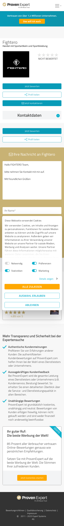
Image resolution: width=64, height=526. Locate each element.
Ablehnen (32, 305)
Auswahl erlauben (32, 296)
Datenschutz (51, 510)
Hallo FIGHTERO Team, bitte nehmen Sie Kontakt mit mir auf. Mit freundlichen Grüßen (32, 180)
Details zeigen (46, 278)
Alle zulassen (32, 287)
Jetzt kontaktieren (32, 103)
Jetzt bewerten (32, 86)
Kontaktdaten (38, 115)
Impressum (32, 513)
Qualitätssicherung (35, 510)
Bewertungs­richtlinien (15, 510)
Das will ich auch (32, 21)
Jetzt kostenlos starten (32, 477)
